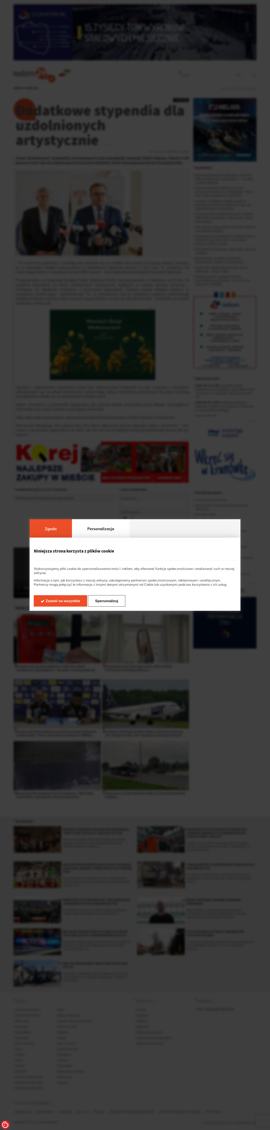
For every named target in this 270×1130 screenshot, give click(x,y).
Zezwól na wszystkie (63, 601)
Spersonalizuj (106, 601)
